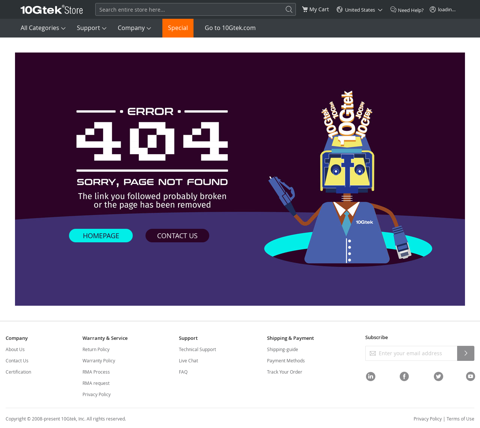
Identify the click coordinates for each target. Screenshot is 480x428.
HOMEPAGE (101, 235)
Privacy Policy (96, 394)
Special (178, 28)
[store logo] (52, 9)
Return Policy (96, 349)
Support (88, 28)
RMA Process (96, 372)
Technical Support (197, 349)
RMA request (96, 383)
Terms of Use (460, 419)
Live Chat (188, 360)
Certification (18, 372)
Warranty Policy (98, 360)
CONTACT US (177, 235)
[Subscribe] (465, 353)
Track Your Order (284, 372)
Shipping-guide (282, 349)
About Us (15, 349)
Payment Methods (286, 360)
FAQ (183, 372)
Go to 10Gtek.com (230, 28)
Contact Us (17, 360)
